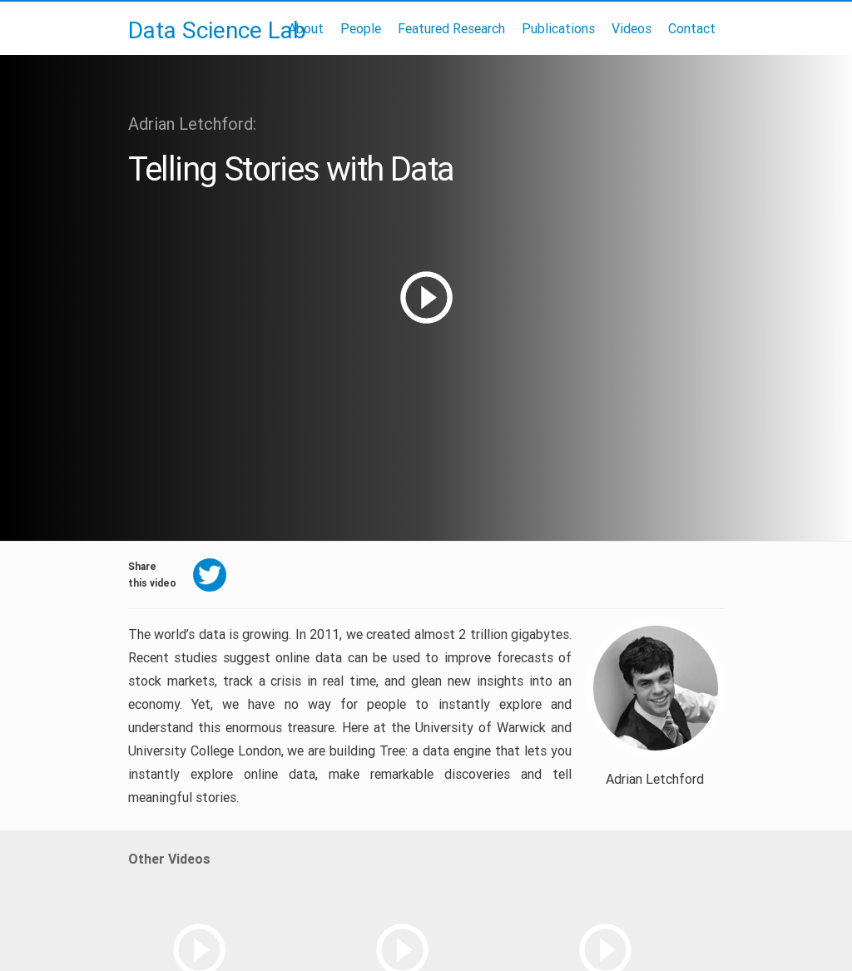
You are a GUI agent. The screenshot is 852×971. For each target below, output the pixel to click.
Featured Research (451, 28)
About (306, 28)
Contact (692, 28)
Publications (558, 28)
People (360, 28)
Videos (631, 28)
